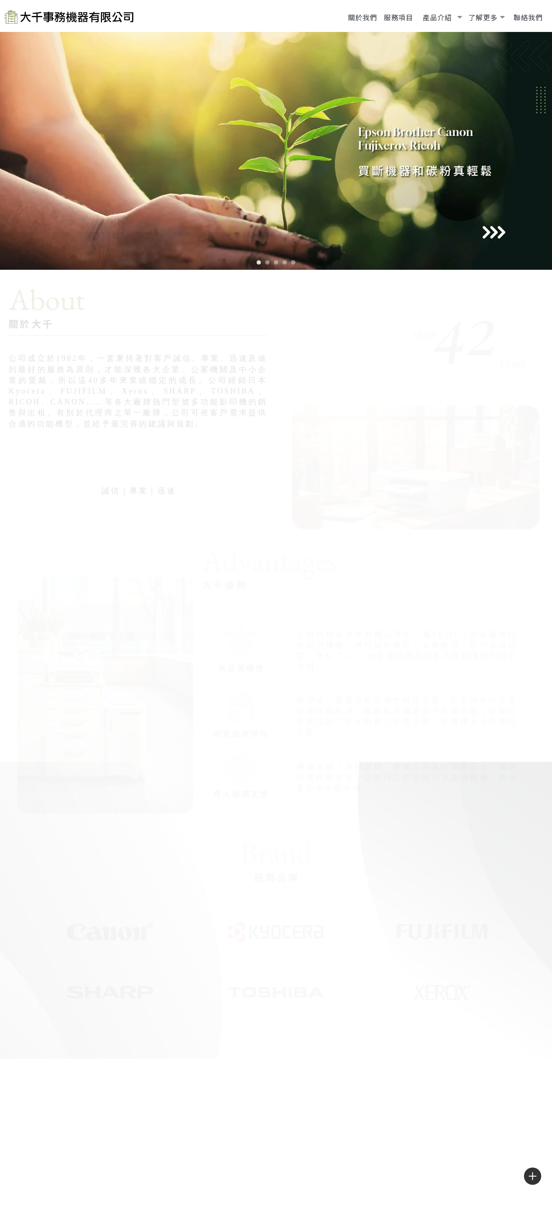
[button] (259, 262)
